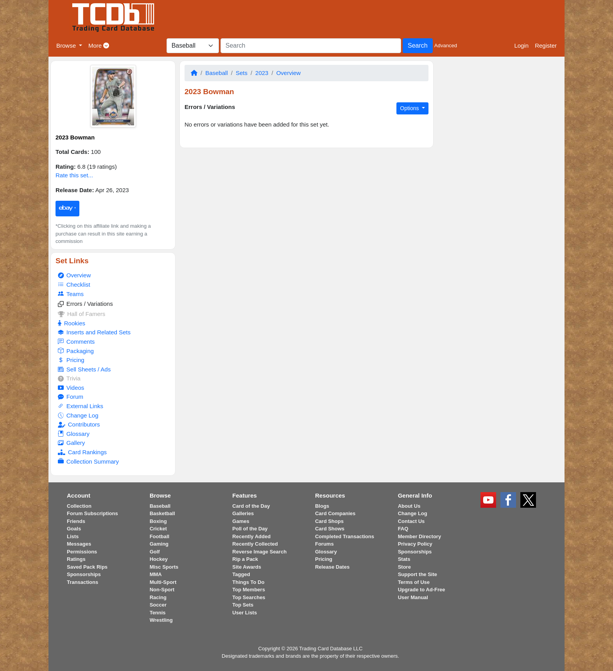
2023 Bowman (75, 137)
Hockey (159, 559)
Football (160, 536)
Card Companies (335, 513)
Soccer (158, 605)
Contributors (79, 424)
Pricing (71, 360)
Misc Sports (164, 567)
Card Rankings (82, 452)
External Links (80, 406)
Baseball (216, 73)
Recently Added (251, 536)
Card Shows (329, 529)
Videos (71, 387)
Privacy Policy (415, 544)
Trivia (69, 378)
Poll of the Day (249, 529)
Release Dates (332, 567)
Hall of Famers (81, 314)
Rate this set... (74, 175)
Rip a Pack (245, 559)
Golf (155, 552)
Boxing (158, 521)
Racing (158, 597)
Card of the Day (251, 506)
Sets (241, 73)
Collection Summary (88, 461)
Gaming (159, 544)
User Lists (244, 613)
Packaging (75, 351)
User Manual (413, 597)
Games (240, 521)
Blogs (322, 506)
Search (418, 45)
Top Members (248, 589)
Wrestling (161, 620)
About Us (409, 506)
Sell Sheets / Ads (84, 369)
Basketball (162, 513)
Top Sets (242, 605)
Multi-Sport (163, 582)
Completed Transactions (344, 536)
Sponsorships (84, 574)
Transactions (82, 582)
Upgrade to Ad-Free (421, 589)
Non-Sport (162, 589)
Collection (79, 506)
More (98, 45)
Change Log (78, 415)
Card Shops (329, 521)
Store (404, 567)
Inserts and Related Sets (94, 332)
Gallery (71, 442)
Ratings (76, 559)
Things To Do (248, 582)
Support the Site (417, 574)
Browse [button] (66, 45)
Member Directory (419, 536)
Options (410, 108)
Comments (76, 341)
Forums (324, 544)
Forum (70, 396)
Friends (76, 521)
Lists (73, 536)
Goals (74, 529)
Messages (79, 544)
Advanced (445, 45)
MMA (156, 574)
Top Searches (248, 597)
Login (521, 45)
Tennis (158, 613)
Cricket (158, 529)
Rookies (71, 323)
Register (546, 45)
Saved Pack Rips (87, 567)
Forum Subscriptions (92, 513)
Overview (74, 275)
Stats (404, 559)
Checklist (74, 284)
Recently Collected (255, 544)
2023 (261, 73)
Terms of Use (414, 582)
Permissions (82, 552)
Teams (71, 294)
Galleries (243, 513)
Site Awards (246, 567)
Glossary (74, 433)
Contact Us (411, 521)
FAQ (403, 529)
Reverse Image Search (259, 552)
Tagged (241, 574)
